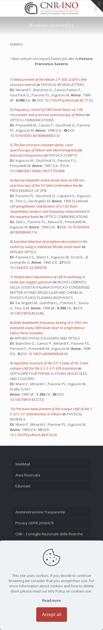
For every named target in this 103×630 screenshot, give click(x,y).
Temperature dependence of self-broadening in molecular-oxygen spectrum (47, 279)
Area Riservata (27, 475)
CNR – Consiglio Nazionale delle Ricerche (49, 533)
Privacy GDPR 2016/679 (34, 522)
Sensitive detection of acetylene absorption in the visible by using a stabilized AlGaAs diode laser (48, 244)
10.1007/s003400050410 (47, 353)
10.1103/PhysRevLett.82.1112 (68, 100)
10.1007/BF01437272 (26, 399)
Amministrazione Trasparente (40, 512)
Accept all (51, 614)
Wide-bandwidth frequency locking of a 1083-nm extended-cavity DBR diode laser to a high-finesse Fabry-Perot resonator (49, 327)
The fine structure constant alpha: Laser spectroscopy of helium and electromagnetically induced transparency (46, 150)
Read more (51, 600)
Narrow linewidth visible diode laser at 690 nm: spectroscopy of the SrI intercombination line (47, 183)
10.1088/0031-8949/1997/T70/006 (36, 170)
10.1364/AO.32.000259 (28, 267)
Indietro (16, 44)
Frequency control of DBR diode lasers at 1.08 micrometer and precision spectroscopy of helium (48, 112)
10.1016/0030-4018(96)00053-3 (34, 135)
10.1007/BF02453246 (26, 313)
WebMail (22, 464)
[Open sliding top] (97, 6)
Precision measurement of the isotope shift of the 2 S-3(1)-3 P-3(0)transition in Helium (51, 411)
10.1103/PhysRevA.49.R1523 (33, 434)
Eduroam (22, 486)
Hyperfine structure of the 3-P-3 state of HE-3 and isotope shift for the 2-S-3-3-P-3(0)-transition (49, 366)
